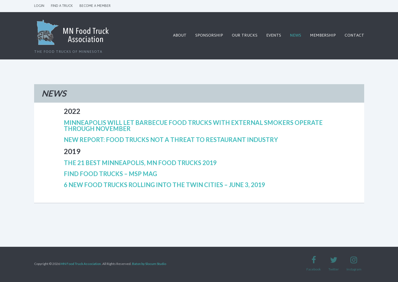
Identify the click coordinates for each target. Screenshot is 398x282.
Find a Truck (62, 6)
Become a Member (95, 6)
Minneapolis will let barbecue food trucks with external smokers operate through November (193, 125)
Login (39, 6)
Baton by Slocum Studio (149, 264)
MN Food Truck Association (81, 264)
